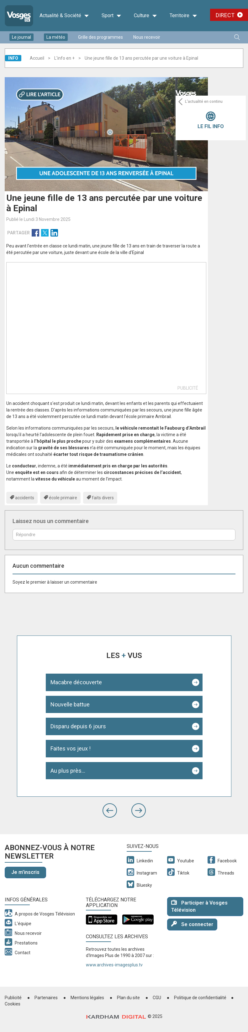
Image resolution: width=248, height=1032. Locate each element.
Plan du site (128, 997)
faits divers (103, 497)
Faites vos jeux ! (70, 748)
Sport (111, 15)
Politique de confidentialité (200, 997)
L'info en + (64, 58)
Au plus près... (67, 770)
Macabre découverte (76, 682)
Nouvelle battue (70, 704)
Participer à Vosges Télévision (199, 906)
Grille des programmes (100, 37)
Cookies (12, 1003)
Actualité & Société (64, 15)
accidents (24, 497)
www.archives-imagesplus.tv (114, 964)
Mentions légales (87, 997)
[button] (109, 810)
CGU (157, 997)
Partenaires (46, 997)
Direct (225, 15)
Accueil (37, 58)
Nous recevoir (146, 37)
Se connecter (192, 924)
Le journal (21, 37)
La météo (55, 37)
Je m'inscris (25, 872)
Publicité (13, 997)
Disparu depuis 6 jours (78, 726)
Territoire (183, 15)
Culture (145, 15)
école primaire (63, 497)
